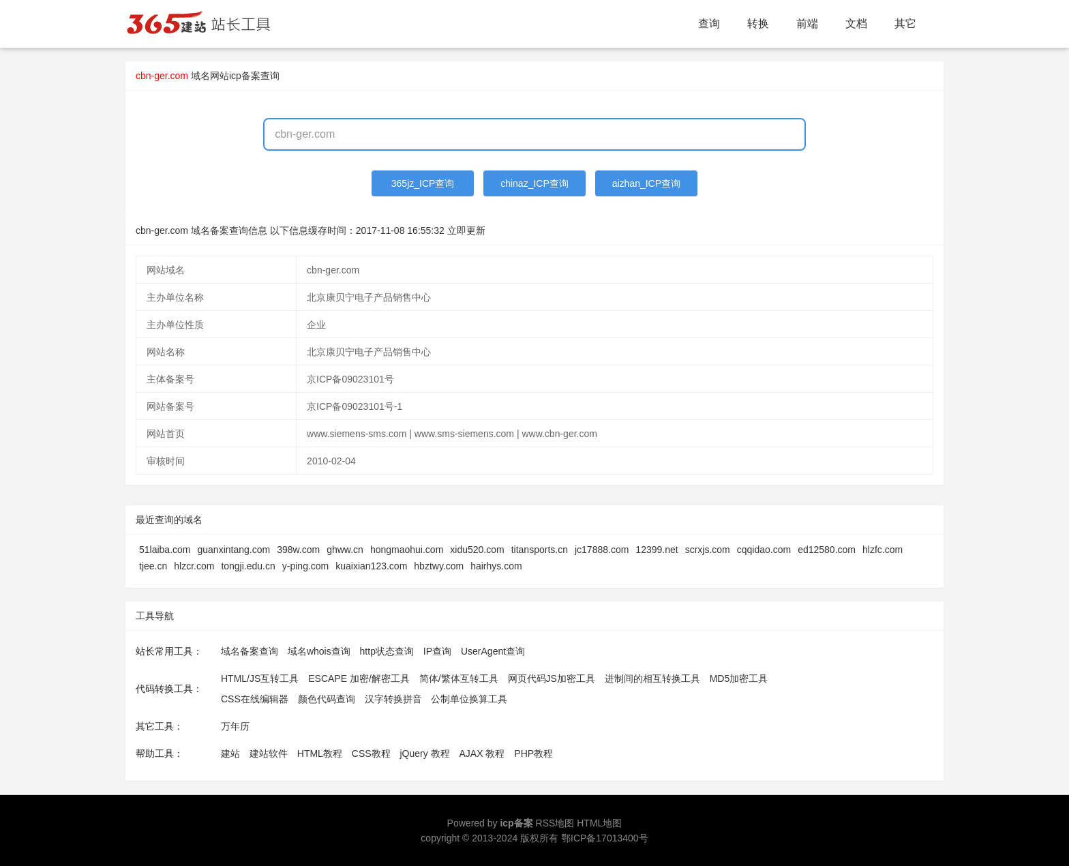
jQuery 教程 (424, 753)
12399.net (656, 549)
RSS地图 (555, 823)
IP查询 (437, 651)
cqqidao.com (764, 549)
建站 (230, 753)
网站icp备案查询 (245, 75)
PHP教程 (533, 753)
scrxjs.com (707, 549)
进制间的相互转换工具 (652, 678)
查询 (709, 23)
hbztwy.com (439, 566)
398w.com (298, 549)
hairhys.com (496, 566)
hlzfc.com (882, 549)
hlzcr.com (194, 566)
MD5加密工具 (739, 678)
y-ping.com (305, 566)
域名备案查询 (249, 651)
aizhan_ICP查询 (646, 183)
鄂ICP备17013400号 (604, 838)
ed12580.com (827, 549)
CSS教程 (371, 753)
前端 (807, 23)
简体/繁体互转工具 (458, 678)
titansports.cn (539, 549)
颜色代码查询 (326, 698)
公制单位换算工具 (469, 698)
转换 (758, 23)
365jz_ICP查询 (423, 183)
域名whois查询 (319, 651)
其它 (905, 23)
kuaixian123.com (371, 566)
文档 (856, 23)
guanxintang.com (234, 549)
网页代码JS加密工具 (551, 678)
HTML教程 (319, 753)
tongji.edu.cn (248, 566)
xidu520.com (477, 549)
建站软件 (269, 753)
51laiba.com (165, 549)
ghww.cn (345, 549)
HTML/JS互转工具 (260, 678)
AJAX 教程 (482, 753)
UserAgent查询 (493, 651)
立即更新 (466, 230)
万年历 (235, 726)
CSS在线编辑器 (254, 698)
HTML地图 (599, 823)
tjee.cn (153, 566)
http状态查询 (387, 651)
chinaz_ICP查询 (534, 183)
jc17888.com (602, 549)
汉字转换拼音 (393, 698)
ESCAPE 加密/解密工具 (359, 678)
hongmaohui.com (406, 549)
